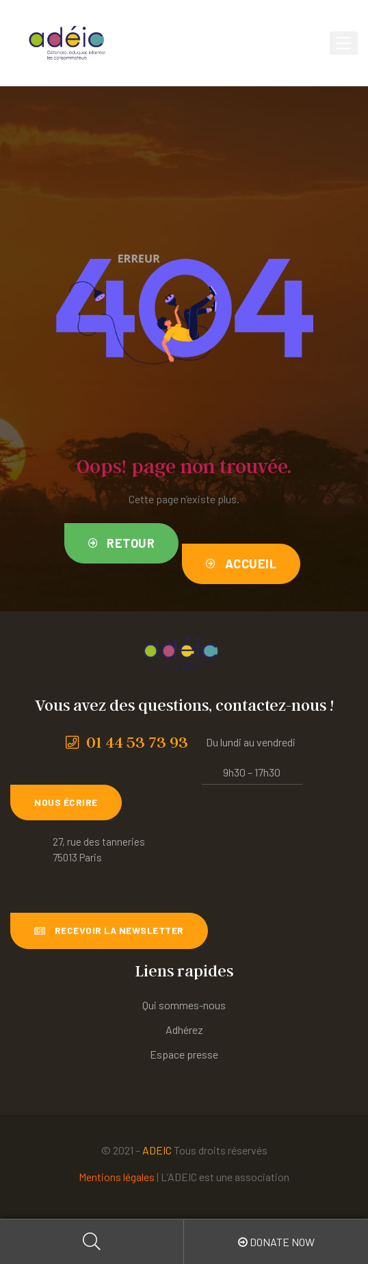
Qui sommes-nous (184, 1004)
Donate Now (276, 1241)
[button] (121, 543)
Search (92, 1241)
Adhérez (184, 1029)
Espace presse (184, 1054)
